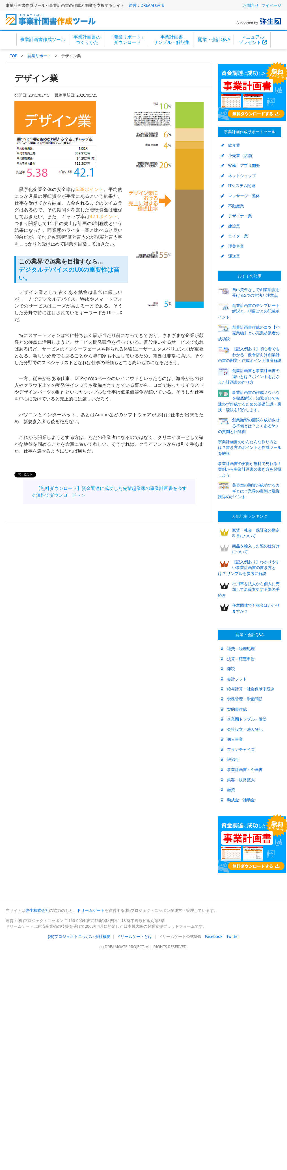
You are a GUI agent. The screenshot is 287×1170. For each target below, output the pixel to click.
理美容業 (232, 246)
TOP (13, 55)
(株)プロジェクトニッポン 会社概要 (79, 936)
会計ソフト (234, 678)
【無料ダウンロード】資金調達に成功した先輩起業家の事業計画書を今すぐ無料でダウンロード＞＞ (109, 491)
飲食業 (230, 145)
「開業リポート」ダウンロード (127, 39)
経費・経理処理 (238, 648)
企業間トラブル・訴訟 (244, 719)
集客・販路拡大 (238, 779)
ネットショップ (238, 175)
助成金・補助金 (238, 799)
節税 (228, 668)
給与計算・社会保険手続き (248, 688)
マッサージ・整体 (240, 195)
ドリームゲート (91, 910)
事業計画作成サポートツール (249, 131)
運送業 (230, 256)
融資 (228, 789)
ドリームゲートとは (134, 936)
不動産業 (232, 206)
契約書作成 (234, 709)
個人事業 (232, 739)
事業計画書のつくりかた (87, 39)
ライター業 (234, 236)
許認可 (230, 759)
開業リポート (39, 55)
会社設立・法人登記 (242, 729)
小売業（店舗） (238, 155)
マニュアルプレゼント (253, 39)
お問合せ (251, 5)
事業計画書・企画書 (242, 769)
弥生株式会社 (37, 910)
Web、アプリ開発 (240, 165)
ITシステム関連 (238, 185)
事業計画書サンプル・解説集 (172, 39)
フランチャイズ (238, 749)
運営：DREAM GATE (146, 5)
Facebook (213, 936)
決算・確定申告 (238, 658)
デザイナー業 (236, 215)
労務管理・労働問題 (242, 699)
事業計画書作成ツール (42, 39)
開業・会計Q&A (214, 39)
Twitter (232, 936)
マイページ (271, 5)
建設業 (230, 226)
